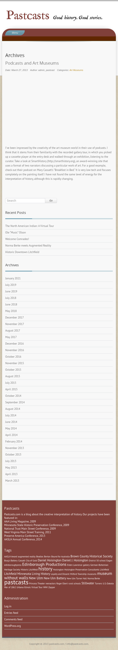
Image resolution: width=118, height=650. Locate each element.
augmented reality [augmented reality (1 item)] (26, 556)
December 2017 (14, 317)
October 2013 (13, 454)
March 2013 (12, 480)
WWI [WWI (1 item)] (45, 587)
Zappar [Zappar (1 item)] (51, 587)
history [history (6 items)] (45, 569)
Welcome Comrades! (17, 239)
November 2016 (14, 350)
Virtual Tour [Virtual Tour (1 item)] (37, 587)
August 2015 (12, 376)
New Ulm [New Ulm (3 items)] (36, 577)
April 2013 (11, 474)
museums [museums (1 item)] (91, 574)
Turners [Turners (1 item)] (98, 583)
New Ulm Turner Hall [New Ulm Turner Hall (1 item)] (77, 578)
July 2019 (10, 285)
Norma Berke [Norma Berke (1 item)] (93, 578)
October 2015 (13, 370)
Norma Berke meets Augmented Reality (28, 245)
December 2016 (14, 343)
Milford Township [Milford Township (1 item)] (78, 574)
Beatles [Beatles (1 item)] (39, 556)
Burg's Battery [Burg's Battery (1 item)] (11, 560)
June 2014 (11, 422)
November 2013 (14, 448)
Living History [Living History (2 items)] (41, 574)
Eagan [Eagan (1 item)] (109, 560)
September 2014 (15, 402)
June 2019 (11, 291)
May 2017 (11, 337)
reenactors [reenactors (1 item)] (51, 583)
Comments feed (13, 619)
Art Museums (76, 70)
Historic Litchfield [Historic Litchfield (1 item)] (29, 569)
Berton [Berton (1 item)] (47, 556)
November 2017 (14, 324)
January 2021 (13, 278)
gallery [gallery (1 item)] (86, 564)
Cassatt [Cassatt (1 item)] (21, 560)
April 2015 (11, 389)
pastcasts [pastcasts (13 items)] (16, 582)
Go (51, 200)
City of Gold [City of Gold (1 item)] (31, 560)
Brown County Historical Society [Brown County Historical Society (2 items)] (92, 556)
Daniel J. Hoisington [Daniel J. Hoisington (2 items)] (75, 560)
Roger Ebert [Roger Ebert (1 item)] (62, 583)
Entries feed (11, 613)
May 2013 (11, 467)
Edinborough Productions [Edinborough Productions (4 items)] (44, 564)
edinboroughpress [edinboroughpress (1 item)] (13, 564)
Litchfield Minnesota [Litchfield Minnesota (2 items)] (17, 574)
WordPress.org (12, 626)
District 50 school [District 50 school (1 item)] (97, 560)
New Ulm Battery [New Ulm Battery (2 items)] (55, 578)
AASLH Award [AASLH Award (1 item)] (10, 556)
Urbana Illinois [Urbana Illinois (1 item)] (24, 587)
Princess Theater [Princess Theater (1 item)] (37, 583)
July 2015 (10, 383)
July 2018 (10, 298)
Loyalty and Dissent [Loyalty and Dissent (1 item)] (60, 574)
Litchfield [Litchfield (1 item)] (104, 569)
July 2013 (10, 461)
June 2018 (11, 304)
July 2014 (10, 415)
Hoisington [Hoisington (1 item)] (58, 569)
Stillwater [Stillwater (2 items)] (87, 583)
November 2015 (14, 363)
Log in (7, 606)
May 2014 (11, 428)
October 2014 (13, 396)
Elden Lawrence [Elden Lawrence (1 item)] (74, 564)
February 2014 (13, 441)
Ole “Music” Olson (15, 232)
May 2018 (11, 311)
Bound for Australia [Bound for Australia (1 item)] (60, 556)
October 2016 (13, 356)
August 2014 (12, 409)
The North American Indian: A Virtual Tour (29, 226)
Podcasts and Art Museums (32, 63)
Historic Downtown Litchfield (22, 252)
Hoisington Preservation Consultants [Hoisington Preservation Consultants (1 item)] (81, 569)
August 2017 (12, 330)
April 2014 (11, 435)
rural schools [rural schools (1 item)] (74, 583)
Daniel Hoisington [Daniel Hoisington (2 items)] (49, 560)
